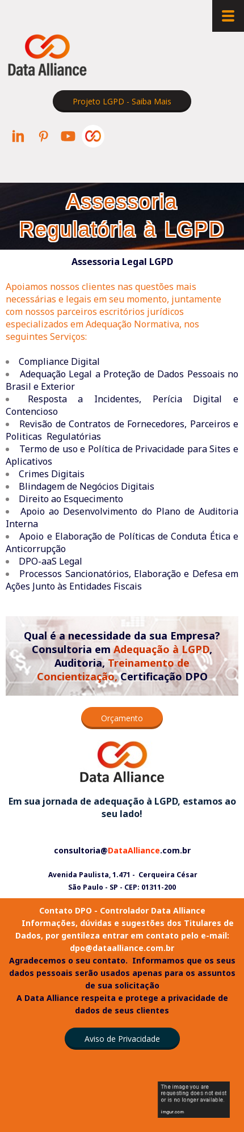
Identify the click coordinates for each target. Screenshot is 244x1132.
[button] (122, 101)
